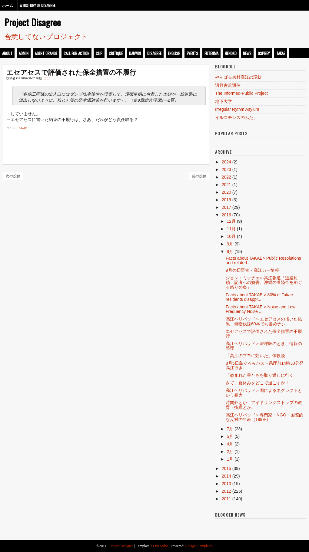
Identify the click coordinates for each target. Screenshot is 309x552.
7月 (230, 428)
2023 (226, 169)
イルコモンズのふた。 (236, 117)
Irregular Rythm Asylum (237, 109)
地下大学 (223, 101)
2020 (226, 192)
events (192, 53)
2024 (226, 161)
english (174, 53)
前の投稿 (199, 175)
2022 (226, 177)
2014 (226, 476)
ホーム (7, 5)
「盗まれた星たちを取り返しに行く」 (262, 375)
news (247, 53)
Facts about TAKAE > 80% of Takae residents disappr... (259, 297)
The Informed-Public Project (241, 93)
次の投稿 (13, 175)
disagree (154, 53)
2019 (226, 199)
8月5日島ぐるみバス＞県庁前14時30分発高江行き (265, 365)
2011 (226, 498)
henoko (231, 53)
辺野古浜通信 (228, 85)
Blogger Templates (199, 546)
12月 (231, 221)
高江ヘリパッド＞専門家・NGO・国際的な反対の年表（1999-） (264, 417)
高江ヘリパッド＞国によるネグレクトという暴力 (264, 392)
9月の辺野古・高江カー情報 (252, 270)
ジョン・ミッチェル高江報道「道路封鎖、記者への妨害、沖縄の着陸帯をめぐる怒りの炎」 (264, 282)
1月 (230, 459)
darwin (135, 53)
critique (116, 53)
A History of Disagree (37, 5)
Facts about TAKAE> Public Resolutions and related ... (263, 260)
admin (23, 53)
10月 (231, 236)
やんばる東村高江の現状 (238, 77)
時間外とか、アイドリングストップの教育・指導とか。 (264, 404)
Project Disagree (33, 22)
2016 (226, 214)
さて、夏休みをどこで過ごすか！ (257, 382)
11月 (231, 228)
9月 (230, 244)
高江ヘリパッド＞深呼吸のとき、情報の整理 (264, 345)
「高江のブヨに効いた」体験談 (255, 355)
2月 (230, 451)
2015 (226, 468)
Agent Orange (46, 53)
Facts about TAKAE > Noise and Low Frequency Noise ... (260, 309)
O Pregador (159, 546)
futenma (211, 53)
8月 (230, 251)
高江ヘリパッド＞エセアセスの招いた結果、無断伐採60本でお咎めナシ (264, 321)
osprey (264, 53)
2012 (226, 491)
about (7, 53)
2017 (226, 207)
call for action (76, 53)
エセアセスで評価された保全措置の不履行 (71, 72)
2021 (226, 184)
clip (99, 53)
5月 (230, 436)
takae (280, 53)
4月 (230, 444)
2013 (226, 483)
